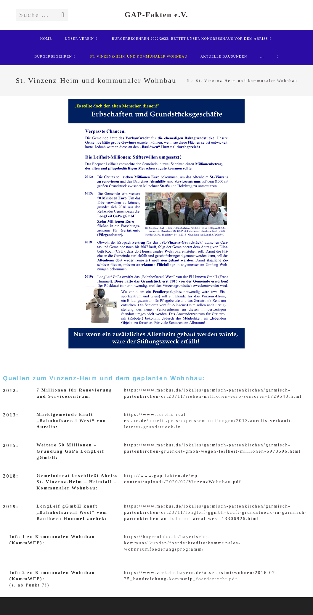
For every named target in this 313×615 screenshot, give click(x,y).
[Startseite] (188, 80)
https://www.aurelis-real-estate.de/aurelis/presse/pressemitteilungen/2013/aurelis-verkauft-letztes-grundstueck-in (208, 420)
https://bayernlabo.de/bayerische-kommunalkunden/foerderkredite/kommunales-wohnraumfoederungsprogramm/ (182, 542)
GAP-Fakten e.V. (156, 15)
